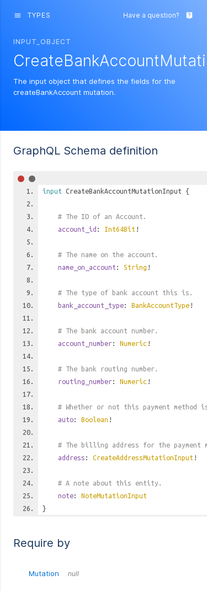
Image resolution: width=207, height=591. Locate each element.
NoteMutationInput (114, 495)
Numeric (133, 343)
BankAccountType (160, 305)
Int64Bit (119, 229)
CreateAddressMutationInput (143, 457)
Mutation (54, 573)
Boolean (94, 419)
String (135, 267)
